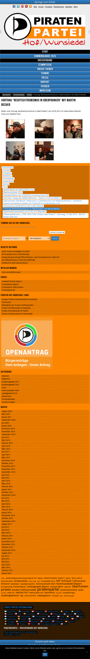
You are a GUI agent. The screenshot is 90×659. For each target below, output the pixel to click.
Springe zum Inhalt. (45, 2)
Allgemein (6, 379)
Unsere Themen (45, 69)
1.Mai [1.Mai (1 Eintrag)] (3, 578)
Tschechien (42, 614)
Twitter (18, 6)
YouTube (26, 6)
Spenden (68, 7)
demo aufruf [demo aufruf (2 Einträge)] (77, 578)
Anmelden (8, 635)
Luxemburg (34, 619)
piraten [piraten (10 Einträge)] (6, 589)
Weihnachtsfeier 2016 (12, 192)
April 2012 (6, 565)
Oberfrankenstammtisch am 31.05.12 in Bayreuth (24, 211)
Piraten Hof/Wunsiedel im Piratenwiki (17, 314)
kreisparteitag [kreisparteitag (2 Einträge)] (6, 587)
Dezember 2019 (8, 429)
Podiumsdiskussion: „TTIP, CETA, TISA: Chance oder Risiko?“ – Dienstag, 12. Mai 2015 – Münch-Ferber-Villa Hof (44, 215)
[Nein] (86, 652)
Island (51, 616)
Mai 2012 (5, 562)
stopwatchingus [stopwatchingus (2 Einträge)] (69, 593)
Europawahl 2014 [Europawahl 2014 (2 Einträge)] (48, 581)
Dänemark (56, 614)
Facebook (14, 6)
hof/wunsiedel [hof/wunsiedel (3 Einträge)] (79, 581)
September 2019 (8, 434)
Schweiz (21, 624)
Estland (68, 614)
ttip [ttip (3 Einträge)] (21, 595)
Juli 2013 (5, 527)
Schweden (9, 624)
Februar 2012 (7, 570)
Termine (45, 73)
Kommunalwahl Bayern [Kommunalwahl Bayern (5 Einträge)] (69, 583)
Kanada (8, 614)
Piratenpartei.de (8, 290)
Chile (18, 614)
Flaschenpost (58, 7)
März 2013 (6, 533)
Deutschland (24, 616)
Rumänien (21, 621)
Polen (75, 619)
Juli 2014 (5, 498)
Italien (71, 616)
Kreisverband (45, 60)
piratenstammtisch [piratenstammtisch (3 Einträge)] (68, 590)
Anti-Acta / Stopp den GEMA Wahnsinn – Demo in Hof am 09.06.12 (32, 198)
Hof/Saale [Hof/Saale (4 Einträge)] (66, 581)
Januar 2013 (6, 539)
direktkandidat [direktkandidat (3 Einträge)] (20, 581)
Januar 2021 (6, 417)
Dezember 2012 (8, 541)
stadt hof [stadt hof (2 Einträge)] (10, 593)
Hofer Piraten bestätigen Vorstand (16, 251)
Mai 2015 (5, 478)
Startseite (6, 95)
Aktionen (5, 376)
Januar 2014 (6, 513)
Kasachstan (10, 619)
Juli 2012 (5, 556)
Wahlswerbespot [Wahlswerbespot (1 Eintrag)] (69, 596)
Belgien (65, 611)
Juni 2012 (5, 559)
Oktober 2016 (7, 463)
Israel (61, 616)
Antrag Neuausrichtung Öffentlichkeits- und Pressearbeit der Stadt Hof (30, 257)
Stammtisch (6, 396)
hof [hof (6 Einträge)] (58, 580)
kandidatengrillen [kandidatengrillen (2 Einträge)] (28, 584)
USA (64, 624)
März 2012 (6, 567)
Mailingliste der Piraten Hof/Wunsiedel (17, 305)
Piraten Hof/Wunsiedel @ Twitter (15, 311)
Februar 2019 (7, 443)
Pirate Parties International (18, 607)
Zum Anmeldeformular (11, 272)
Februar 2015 (7, 486)
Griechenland (39, 616)
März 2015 (6, 484)
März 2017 (6, 457)
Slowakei (45, 621)
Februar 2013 (7, 536)
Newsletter (7, 176)
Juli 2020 (5, 423)
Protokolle (7, 173)
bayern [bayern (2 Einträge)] (40, 578)
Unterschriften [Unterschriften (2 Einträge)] (30, 596)
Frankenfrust (8, 181)
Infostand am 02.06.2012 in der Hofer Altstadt (23, 206)
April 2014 (6, 504)
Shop (76, 7)
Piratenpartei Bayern (10, 284)
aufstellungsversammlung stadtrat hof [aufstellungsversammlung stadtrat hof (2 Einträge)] (21, 578)
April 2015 (6, 481)
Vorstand (48, 7)
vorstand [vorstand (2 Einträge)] (55, 596)
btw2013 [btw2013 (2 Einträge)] (61, 578)
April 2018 (6, 446)
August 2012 (7, 553)
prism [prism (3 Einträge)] (81, 590)
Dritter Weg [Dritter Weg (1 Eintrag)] (32, 581)
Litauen (22, 619)
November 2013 (8, 515)
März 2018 (6, 449)
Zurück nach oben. (45, 641)
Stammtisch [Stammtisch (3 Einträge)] (49, 592)
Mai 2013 (5, 530)
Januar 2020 (6, 426)
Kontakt (45, 82)
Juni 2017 (5, 452)
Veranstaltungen (8, 399)
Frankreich (10, 616)
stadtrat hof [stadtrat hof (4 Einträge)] (21, 592)
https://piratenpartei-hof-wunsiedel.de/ (20, 632)
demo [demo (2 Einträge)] (68, 578)
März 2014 (6, 507)
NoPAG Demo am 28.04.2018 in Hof (18, 190)
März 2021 (6, 414)
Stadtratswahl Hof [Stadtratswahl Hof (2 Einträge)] (36, 593)
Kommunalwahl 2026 (45, 56)
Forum (41, 7)
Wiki (35, 7)
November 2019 (8, 432)
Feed (17, 635)
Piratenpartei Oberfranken (12, 287)
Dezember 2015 (8, 466)
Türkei (32, 624)
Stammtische (45, 64)
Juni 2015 (5, 475)
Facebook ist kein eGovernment (15, 263)
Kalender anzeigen (57, 232)
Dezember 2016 (8, 460)
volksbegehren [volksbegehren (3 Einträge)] (44, 595)
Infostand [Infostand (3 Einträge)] (5, 584)
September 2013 (8, 521)
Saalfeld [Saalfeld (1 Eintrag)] (3, 593)
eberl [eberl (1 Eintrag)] (38, 581)
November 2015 (8, 469)
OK (45, 654)
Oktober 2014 (7, 492)
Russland (33, 621)
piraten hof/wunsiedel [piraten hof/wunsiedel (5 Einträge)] (24, 589)
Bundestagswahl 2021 (10, 385)
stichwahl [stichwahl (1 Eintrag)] (59, 593)
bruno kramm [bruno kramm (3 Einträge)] (50, 578)
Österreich (37, 611)
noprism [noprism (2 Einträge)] (67, 587)
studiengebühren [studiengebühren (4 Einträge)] (10, 595)
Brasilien (76, 611)
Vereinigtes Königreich (48, 624)
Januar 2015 (6, 489)
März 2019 (6, 440)
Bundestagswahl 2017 (10, 382)
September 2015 (8, 472)
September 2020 (8, 420)
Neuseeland (63, 619)
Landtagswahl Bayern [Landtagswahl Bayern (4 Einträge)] (37, 586)
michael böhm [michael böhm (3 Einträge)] (56, 586)
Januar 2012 (6, 573)
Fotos (29, 95)
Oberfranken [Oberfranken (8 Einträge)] (80, 586)
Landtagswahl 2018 (9, 393)
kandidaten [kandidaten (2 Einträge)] (15, 584)
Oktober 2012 (7, 547)
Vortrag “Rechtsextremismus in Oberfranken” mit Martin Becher (32, 209)
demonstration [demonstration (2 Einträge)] (7, 581)
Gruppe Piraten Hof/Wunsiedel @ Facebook (19, 299)
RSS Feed (30, 6)
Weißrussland (51, 611)
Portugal (9, 621)
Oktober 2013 (7, 518)
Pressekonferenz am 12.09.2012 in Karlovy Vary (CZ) (25, 195)
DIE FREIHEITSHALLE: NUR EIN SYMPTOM (18, 260)
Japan (80, 616)
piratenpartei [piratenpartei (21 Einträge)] (48, 589)
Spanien (69, 621)
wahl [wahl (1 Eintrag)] (61, 596)
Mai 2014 (5, 501)
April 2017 (6, 455)
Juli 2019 (5, 437)
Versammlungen (8, 402)
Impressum (45, 90)
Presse (45, 77)
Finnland (79, 614)
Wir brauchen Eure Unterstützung (15, 254)
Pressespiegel (8, 178)
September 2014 (8, 495)
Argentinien (10, 611)
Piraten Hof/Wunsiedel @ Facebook (16, 308)
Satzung (6, 184)
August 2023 (7, 411)
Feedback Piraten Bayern (12, 281)
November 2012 (8, 544)
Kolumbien (29, 614)
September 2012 (8, 550)
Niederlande (48, 619)
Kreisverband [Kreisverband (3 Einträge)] (19, 586)
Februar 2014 (7, 510)
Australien (24, 611)
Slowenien (57, 621)
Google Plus (22, 6)
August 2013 (7, 524)
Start (45, 51)
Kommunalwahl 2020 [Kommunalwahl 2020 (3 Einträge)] (45, 584)
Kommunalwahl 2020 (10, 390)
